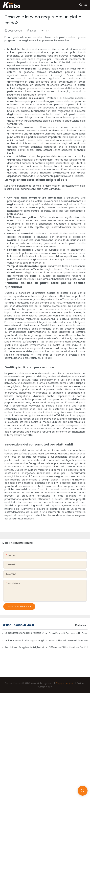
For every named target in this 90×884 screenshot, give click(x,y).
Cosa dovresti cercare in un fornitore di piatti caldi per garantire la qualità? (68, 633)
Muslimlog (80, 625)
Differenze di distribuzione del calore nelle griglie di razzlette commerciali (68, 647)
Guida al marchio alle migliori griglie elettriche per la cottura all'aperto (24, 640)
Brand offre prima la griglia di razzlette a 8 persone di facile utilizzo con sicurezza (68, 640)
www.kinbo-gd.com (42, 683)
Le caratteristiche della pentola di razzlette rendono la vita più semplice (25, 633)
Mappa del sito (64, 683)
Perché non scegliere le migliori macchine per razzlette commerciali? (24, 647)
